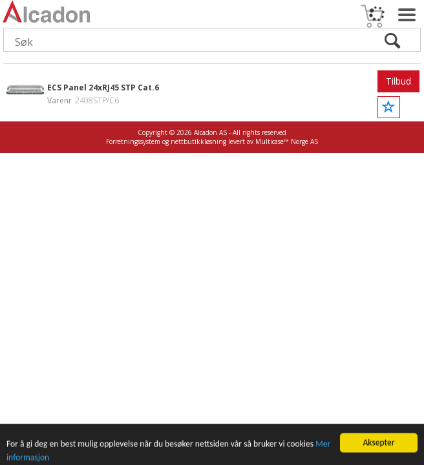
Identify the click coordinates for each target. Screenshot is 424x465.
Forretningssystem (133, 141)
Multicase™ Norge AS (286, 141)
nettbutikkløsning (198, 141)
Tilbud (398, 81)
